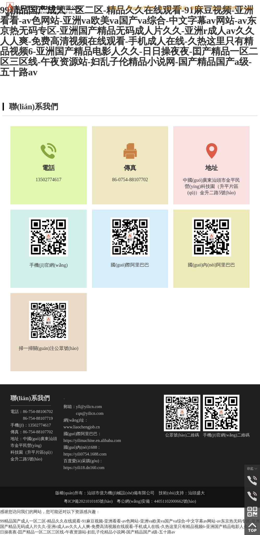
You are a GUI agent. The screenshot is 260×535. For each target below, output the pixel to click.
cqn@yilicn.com (84, 413)
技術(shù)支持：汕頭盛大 (182, 493)
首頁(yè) (115, 8)
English (247, 8)
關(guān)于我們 (141, 8)
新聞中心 (198, 8)
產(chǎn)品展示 (173, 8)
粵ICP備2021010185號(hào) (88, 501)
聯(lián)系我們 (224, 8)
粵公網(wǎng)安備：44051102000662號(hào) (154, 501)
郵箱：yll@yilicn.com (83, 406)
